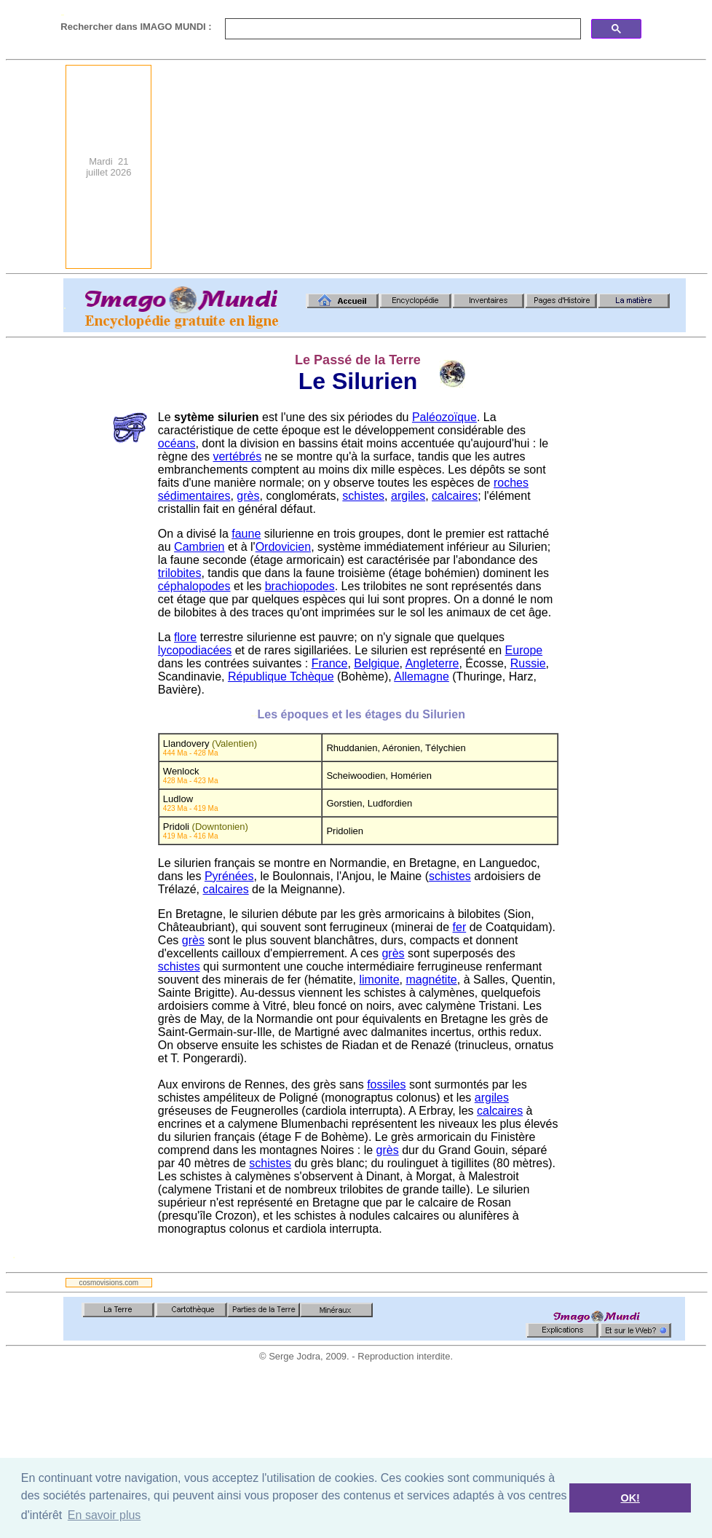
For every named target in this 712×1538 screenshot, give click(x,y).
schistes (363, 496)
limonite (379, 979)
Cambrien (199, 547)
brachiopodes (300, 586)
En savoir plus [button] (104, 1515)
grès (248, 496)
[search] (401, 29)
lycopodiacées (195, 650)
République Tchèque (281, 676)
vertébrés (237, 456)
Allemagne (421, 676)
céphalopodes (194, 586)
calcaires (455, 496)
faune (246, 533)
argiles (408, 496)
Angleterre (432, 663)
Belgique (376, 663)
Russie (528, 663)
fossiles (386, 1084)
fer (460, 927)
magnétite (431, 979)
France (330, 663)
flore (185, 637)
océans (177, 443)
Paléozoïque (444, 417)
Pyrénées (229, 876)
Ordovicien (283, 547)
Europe (524, 650)
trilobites (180, 573)
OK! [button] (629, 1498)
